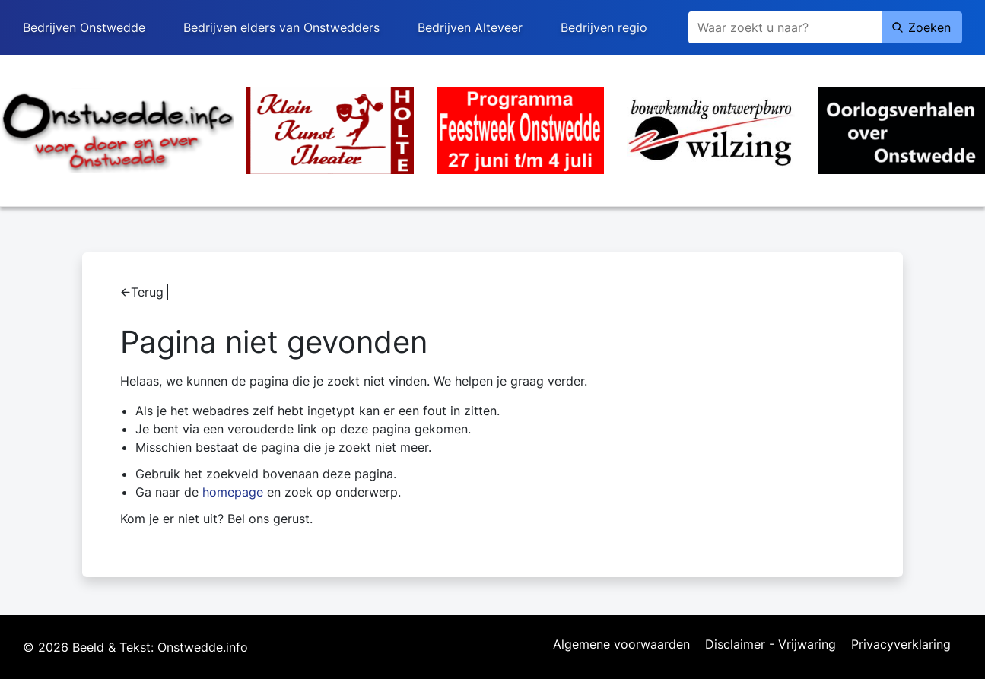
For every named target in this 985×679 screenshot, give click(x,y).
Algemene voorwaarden (621, 645)
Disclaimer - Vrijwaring (770, 645)
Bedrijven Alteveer (470, 27)
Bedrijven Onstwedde (84, 27)
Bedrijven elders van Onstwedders (281, 27)
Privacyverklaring (901, 645)
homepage (232, 492)
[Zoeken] (785, 27)
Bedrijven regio (604, 27)
